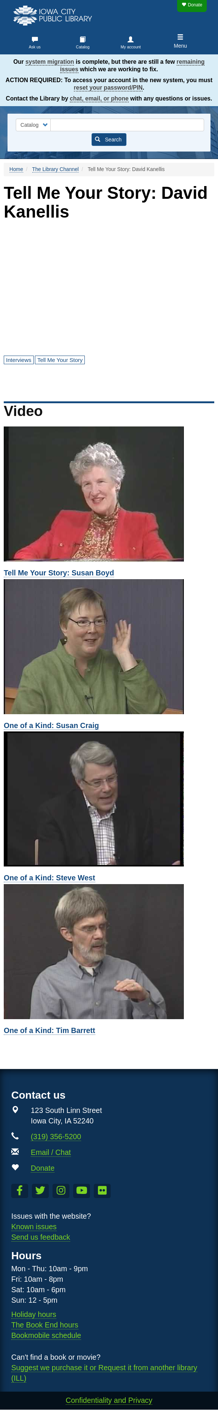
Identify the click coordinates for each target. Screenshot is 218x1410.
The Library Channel (55, 169)
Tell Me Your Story (60, 360)
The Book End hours (44, 1325)
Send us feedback (40, 1237)
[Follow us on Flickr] (102, 1191)
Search (108, 140)
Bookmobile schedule (46, 1335)
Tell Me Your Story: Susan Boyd (59, 573)
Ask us (35, 47)
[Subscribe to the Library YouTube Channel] (81, 1191)
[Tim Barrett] (109, 951)
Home (16, 169)
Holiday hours (33, 1314)
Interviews (19, 360)
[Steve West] (109, 798)
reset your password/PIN (108, 87)
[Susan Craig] (109, 646)
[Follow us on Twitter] (40, 1191)
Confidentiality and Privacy (109, 1400)
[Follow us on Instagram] (61, 1191)
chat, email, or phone (99, 98)
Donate (192, 5)
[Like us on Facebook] (19, 1191)
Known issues (34, 1226)
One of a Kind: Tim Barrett (49, 1030)
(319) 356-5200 (56, 1136)
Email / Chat (51, 1152)
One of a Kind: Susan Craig (51, 725)
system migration (50, 62)
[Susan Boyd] (109, 494)
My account (131, 47)
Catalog (82, 47)
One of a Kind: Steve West (49, 878)
